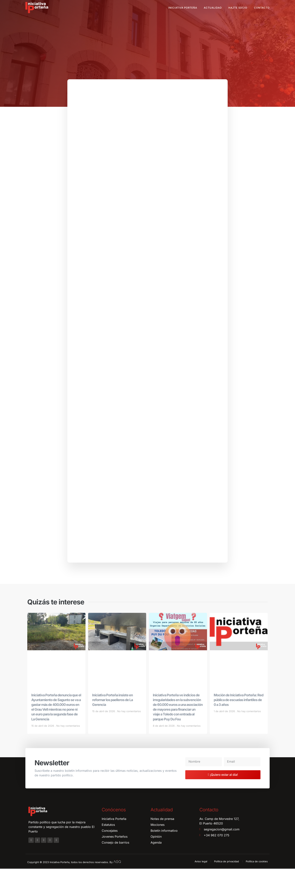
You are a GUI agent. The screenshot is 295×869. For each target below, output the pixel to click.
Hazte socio (237, 7)
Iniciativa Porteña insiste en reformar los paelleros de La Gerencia (112, 700)
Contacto (262, 7)
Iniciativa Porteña (182, 7)
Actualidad (213, 7)
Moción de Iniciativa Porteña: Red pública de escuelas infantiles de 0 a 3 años (238, 700)
